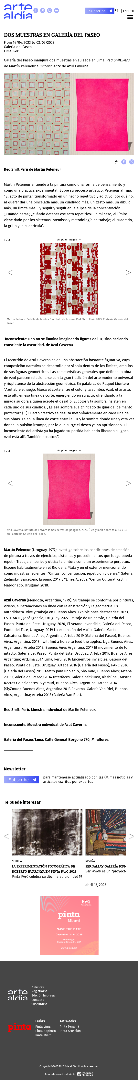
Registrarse (39, 991)
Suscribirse (39, 1004)
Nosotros (37, 987)
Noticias (17, 861)
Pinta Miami (43, 1035)
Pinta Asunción (70, 1031)
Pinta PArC (20, 876)
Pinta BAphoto (45, 1031)
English (128, 11)
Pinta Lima (43, 1026)
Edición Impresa (43, 995)
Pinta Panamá (69, 1026)
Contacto (37, 1000)
